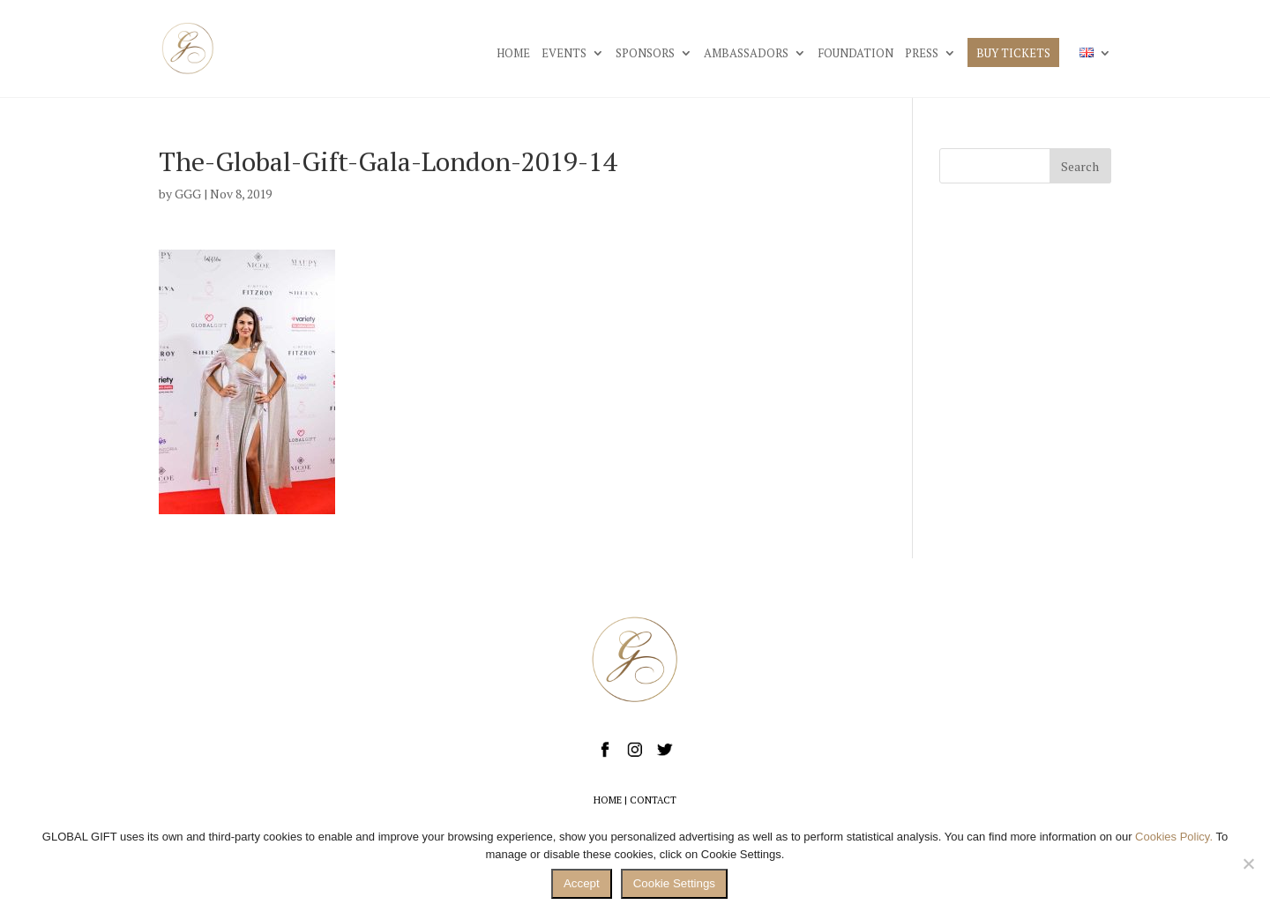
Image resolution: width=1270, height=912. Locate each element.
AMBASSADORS (746, 54)
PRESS (921, 54)
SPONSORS (645, 54)
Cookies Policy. (1174, 836)
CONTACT (653, 800)
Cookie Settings (674, 883)
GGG (188, 193)
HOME (513, 54)
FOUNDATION (855, 54)
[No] (1248, 863)
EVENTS (564, 54)
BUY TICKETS (1013, 54)
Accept (582, 883)
